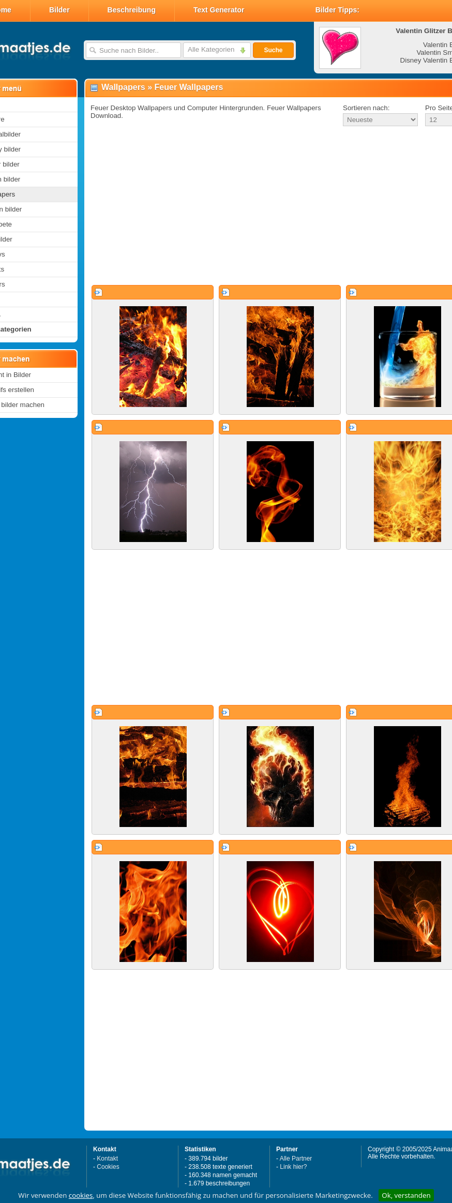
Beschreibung (132, 10)
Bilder (59, 10)
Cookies (108, 1166)
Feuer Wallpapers (189, 87)
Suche (273, 50)
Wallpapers (123, 87)
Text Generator (219, 10)
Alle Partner (296, 1158)
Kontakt (107, 1158)
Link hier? (293, 1166)
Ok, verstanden (406, 1195)
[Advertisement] (258, 206)
